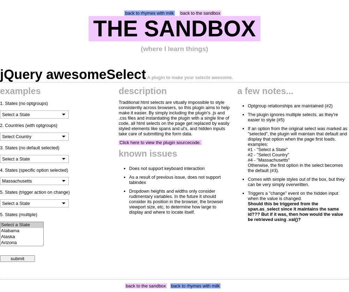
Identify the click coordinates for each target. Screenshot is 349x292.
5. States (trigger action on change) (35, 192)
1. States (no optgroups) (24, 103)
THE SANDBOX (174, 28)
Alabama (21, 231)
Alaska (21, 237)
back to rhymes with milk (149, 13)
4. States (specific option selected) (34, 170)
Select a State (21, 225)
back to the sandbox (200, 13)
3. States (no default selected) (29, 147)
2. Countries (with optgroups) (28, 125)
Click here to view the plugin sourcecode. (160, 142)
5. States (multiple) (18, 214)
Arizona (21, 243)
